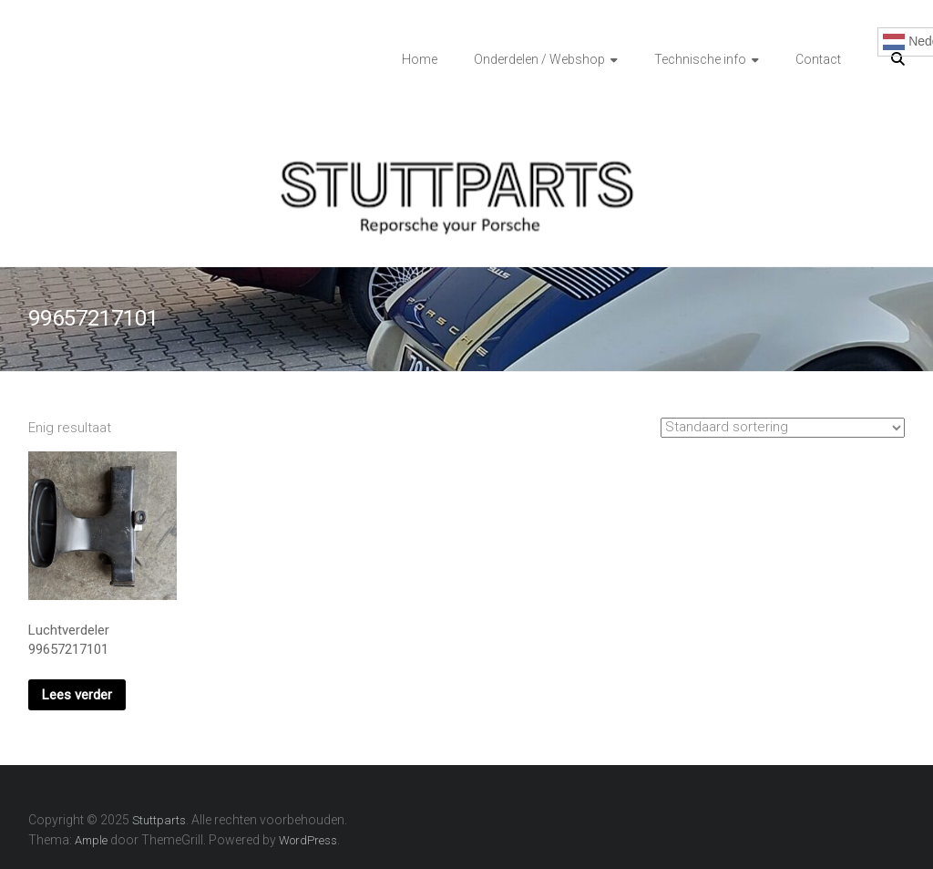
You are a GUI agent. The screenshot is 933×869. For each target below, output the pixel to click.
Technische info (700, 59)
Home (419, 59)
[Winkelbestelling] (783, 428)
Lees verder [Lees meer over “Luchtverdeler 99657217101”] (77, 695)
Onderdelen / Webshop (539, 59)
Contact (818, 59)
